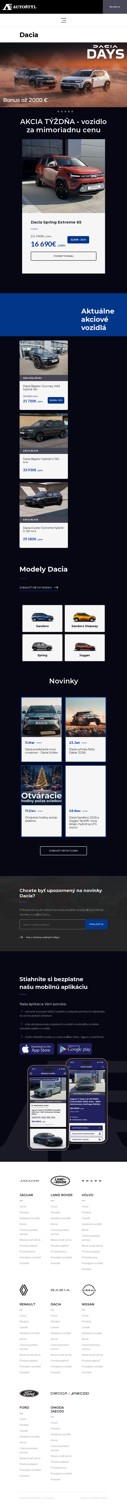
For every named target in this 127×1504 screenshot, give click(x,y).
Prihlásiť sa (96, 924)
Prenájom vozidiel (30, 1257)
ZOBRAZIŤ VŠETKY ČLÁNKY (63, 850)
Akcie (23, 1224)
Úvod (23, 1206)
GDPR (93, 1497)
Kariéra (84, 1497)
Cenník (86, 1218)
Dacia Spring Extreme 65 (56, 222)
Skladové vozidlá (30, 1218)
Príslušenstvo (27, 1251)
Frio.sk (49, 1497)
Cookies (103, 1497)
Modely (24, 1212)
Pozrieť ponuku (63, 256)
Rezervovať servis (30, 1239)
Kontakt (24, 1263)
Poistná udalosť (29, 1245)
